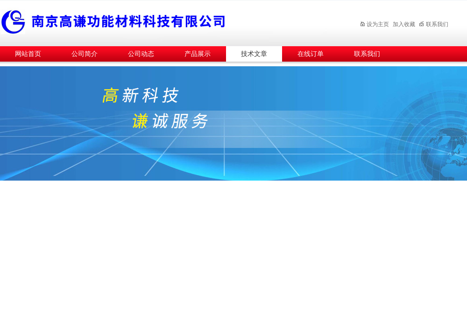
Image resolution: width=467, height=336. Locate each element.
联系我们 (433, 24)
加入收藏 (404, 24)
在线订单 (310, 53)
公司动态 (141, 53)
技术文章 (254, 53)
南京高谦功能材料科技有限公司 (163, 21)
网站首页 (28, 53)
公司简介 (84, 53)
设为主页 (374, 24)
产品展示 (197, 53)
